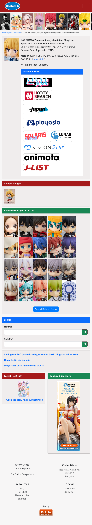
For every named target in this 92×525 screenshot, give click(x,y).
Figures (8, 326)
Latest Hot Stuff (13, 376)
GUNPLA (8, 338)
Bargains (69, 476)
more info (39, 59)
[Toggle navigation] (86, 6)
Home (4, 33)
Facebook (70, 488)
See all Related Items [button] (46, 309)
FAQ (22, 488)
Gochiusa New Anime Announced (24, 399)
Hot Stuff (22, 491)
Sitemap (22, 498)
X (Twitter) (70, 491)
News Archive (22, 495)
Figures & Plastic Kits (14, 33)
